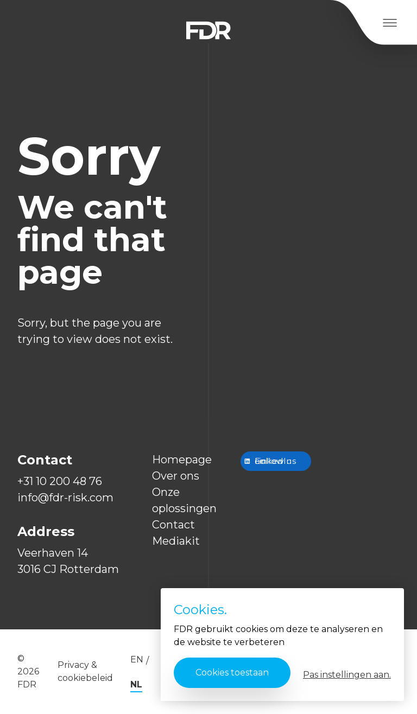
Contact (173, 524)
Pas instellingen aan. (347, 675)
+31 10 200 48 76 (59, 481)
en (136, 659)
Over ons (175, 475)
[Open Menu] (389, 23)
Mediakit (176, 540)
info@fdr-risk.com (65, 497)
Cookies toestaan (232, 672)
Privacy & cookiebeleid (85, 671)
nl (136, 684)
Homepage (182, 459)
